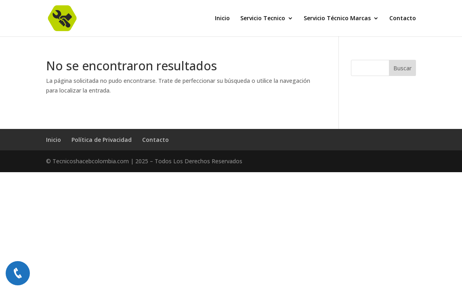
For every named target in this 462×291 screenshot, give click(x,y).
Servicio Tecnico (262, 18)
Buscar (402, 68)
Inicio (222, 18)
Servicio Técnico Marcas (337, 18)
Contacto (402, 18)
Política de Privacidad (101, 139)
